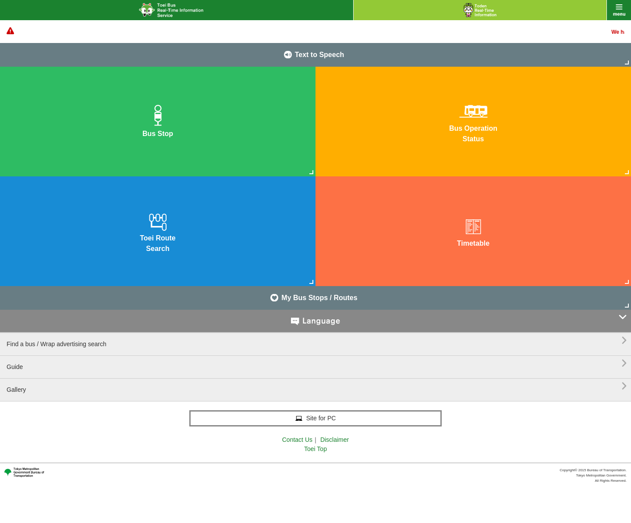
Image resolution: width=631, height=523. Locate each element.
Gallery (317, 386)
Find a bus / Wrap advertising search (317, 340)
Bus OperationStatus (473, 121)
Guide (317, 363)
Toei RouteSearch (157, 230)
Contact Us (297, 439)
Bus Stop (157, 120)
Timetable (473, 230)
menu (619, 10)
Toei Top (315, 448)
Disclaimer (334, 439)
